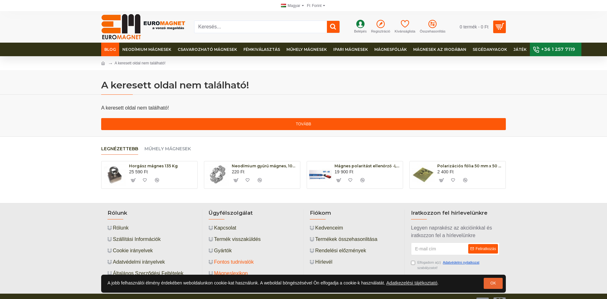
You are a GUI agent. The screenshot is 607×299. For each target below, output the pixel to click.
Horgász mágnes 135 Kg (153, 166)
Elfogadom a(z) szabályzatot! (445, 265)
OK (493, 283)
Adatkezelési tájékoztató (412, 282)
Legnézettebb (119, 149)
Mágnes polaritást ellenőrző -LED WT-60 (367, 166)
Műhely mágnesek (167, 149)
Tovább (303, 124)
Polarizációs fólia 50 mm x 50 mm (470, 166)
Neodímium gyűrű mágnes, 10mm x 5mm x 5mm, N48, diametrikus (265, 166)
